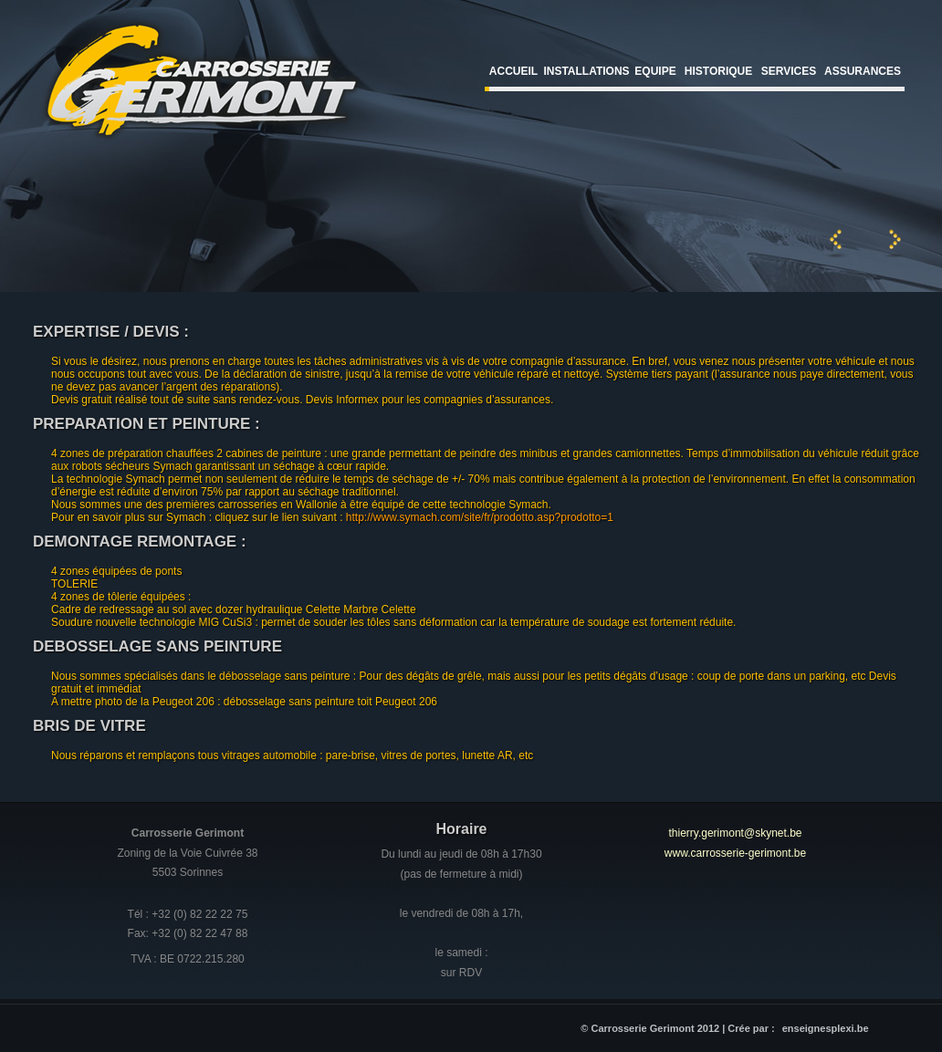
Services (788, 71)
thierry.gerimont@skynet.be (734, 833)
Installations (586, 71)
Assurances (862, 71)
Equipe (654, 71)
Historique (718, 71)
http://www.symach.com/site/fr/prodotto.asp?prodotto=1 (479, 517)
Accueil (513, 71)
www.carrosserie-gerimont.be (735, 853)
